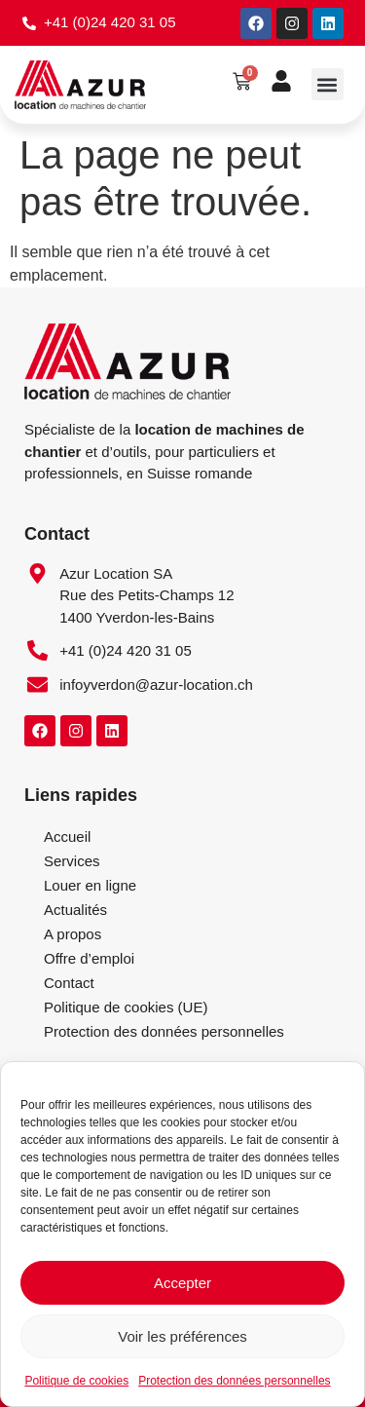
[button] (327, 84)
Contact (69, 982)
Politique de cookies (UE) (125, 1007)
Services (72, 861)
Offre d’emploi (89, 958)
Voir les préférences (182, 1336)
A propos (72, 934)
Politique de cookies (76, 1381)
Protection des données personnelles (234, 1381)
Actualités (75, 909)
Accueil (67, 836)
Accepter (182, 1282)
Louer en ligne (90, 885)
